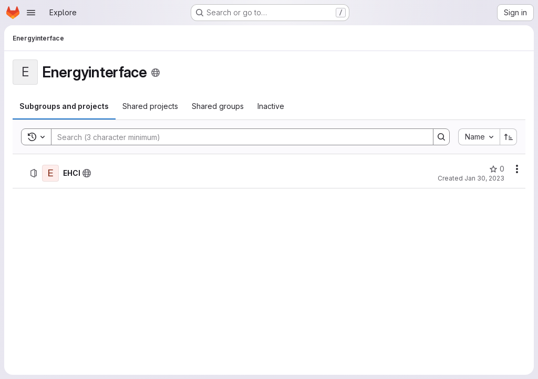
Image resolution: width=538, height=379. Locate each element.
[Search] (237, 137)
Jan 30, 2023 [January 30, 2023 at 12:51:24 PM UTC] (484, 178)
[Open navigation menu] (31, 12)
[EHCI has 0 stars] (496, 169)
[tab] (64, 106)
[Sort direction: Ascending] (508, 136)
